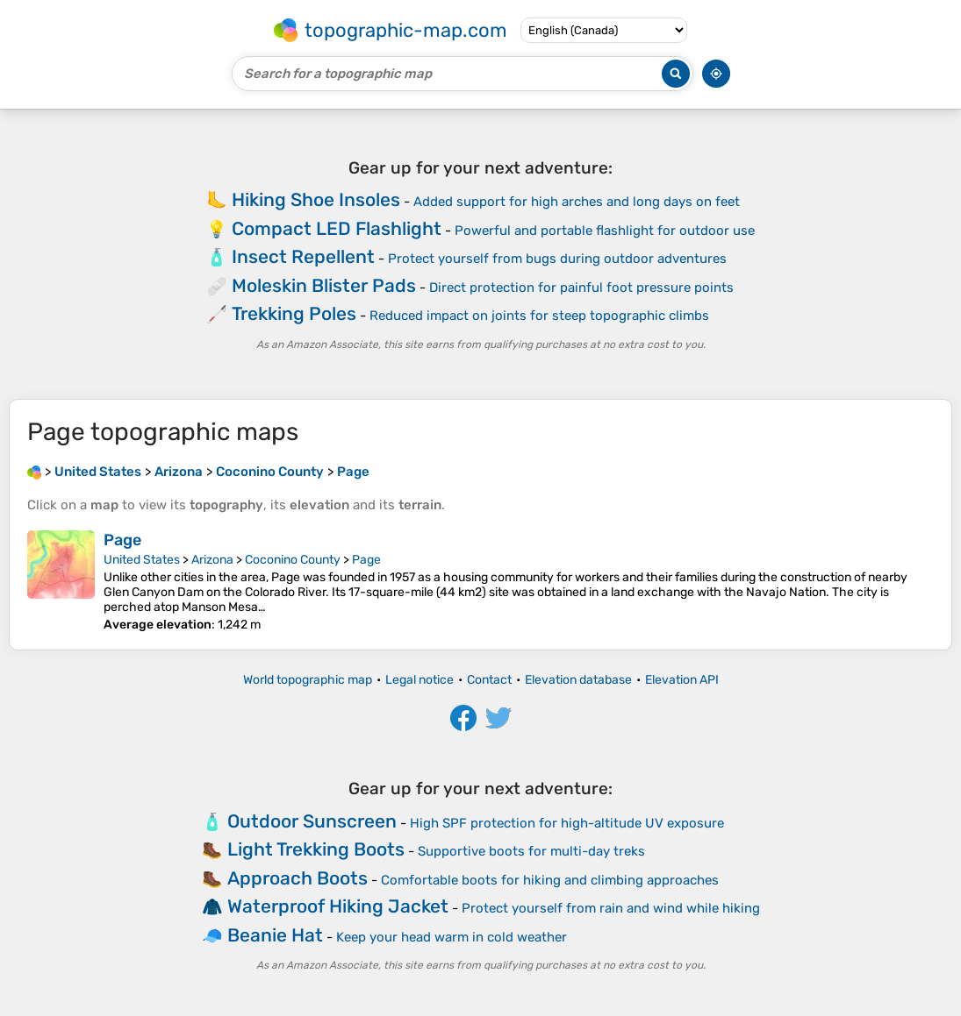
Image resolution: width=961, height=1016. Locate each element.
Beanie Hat (275, 935)
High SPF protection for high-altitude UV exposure (567, 823)
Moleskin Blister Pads (324, 285)
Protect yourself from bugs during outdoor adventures (557, 258)
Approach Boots (297, 878)
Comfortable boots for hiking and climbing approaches (550, 880)
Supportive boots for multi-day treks (531, 851)
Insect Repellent (303, 256)
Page (122, 540)
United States (142, 559)
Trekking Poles (294, 313)
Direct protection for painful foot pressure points (581, 287)
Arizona (212, 559)
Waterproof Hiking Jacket (337, 906)
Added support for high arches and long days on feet (576, 202)
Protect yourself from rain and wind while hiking (611, 908)
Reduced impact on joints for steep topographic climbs (539, 315)
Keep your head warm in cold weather (451, 937)
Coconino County (293, 559)
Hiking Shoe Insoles (316, 199)
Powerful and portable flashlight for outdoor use (605, 230)
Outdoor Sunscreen (312, 821)
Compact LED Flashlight (336, 228)
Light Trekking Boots (316, 849)
